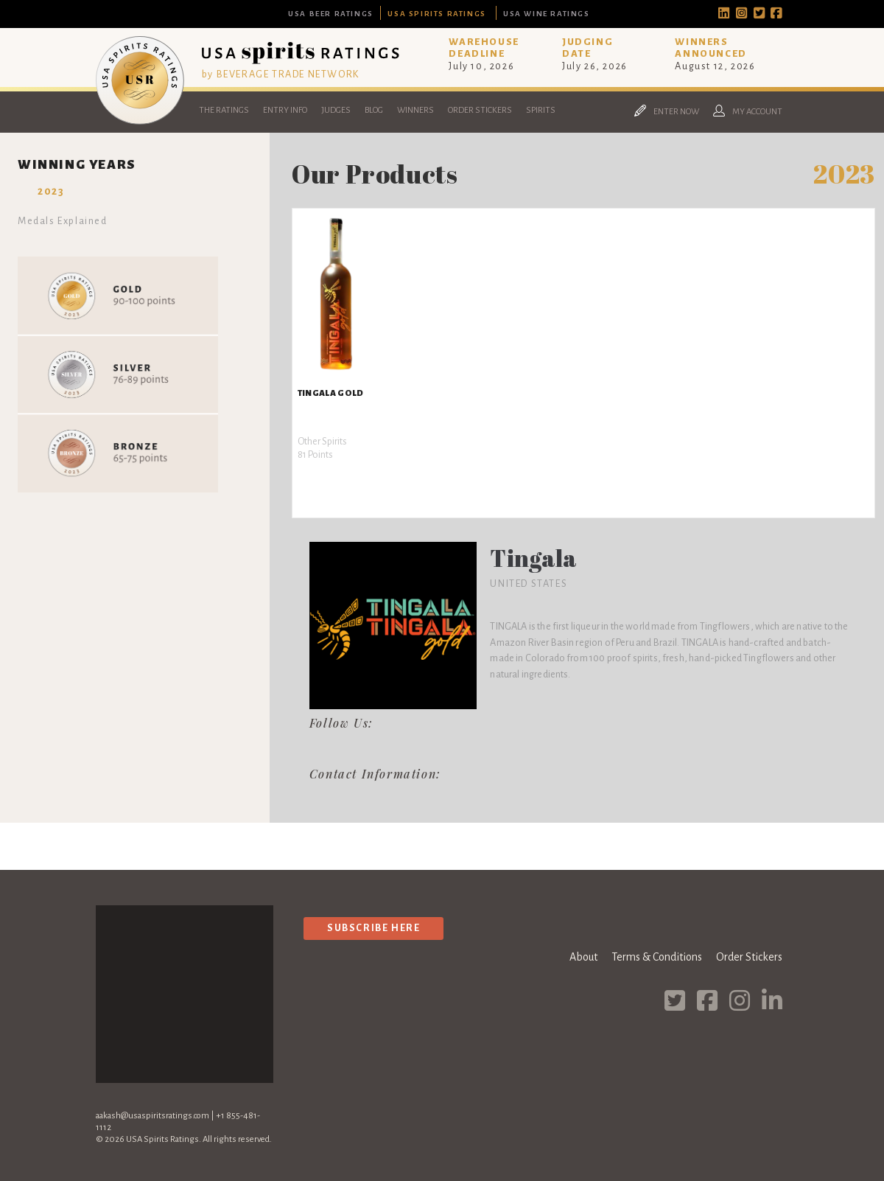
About (583, 957)
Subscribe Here (373, 927)
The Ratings (224, 110)
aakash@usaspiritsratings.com (152, 1116)
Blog (374, 110)
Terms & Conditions (656, 957)
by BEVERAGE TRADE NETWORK (280, 74)
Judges (336, 110)
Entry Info (285, 110)
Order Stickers (480, 110)
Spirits (540, 110)
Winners (415, 110)
